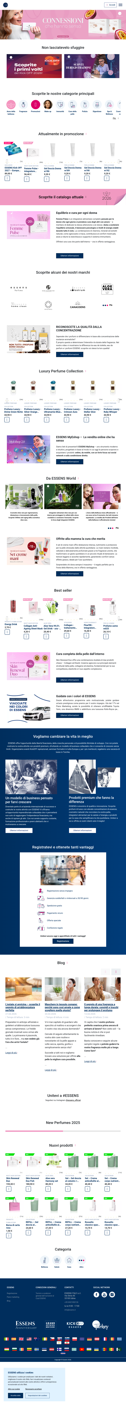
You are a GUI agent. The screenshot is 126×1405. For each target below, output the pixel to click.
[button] (54, 38)
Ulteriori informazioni (70, 256)
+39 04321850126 (71, 1345)
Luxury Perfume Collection (63, 371)
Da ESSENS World (63, 478)
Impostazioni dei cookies (37, 1395)
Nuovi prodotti (63, 1188)
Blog (63, 963)
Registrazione (63, 941)
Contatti (69, 1330)
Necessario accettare (33, 1389)
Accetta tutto (16, 1395)
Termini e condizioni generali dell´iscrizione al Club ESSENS (45, 1338)
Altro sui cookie (14, 1389)
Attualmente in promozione (63, 134)
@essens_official (73, 1100)
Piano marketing (13, 1340)
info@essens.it (70, 1353)
